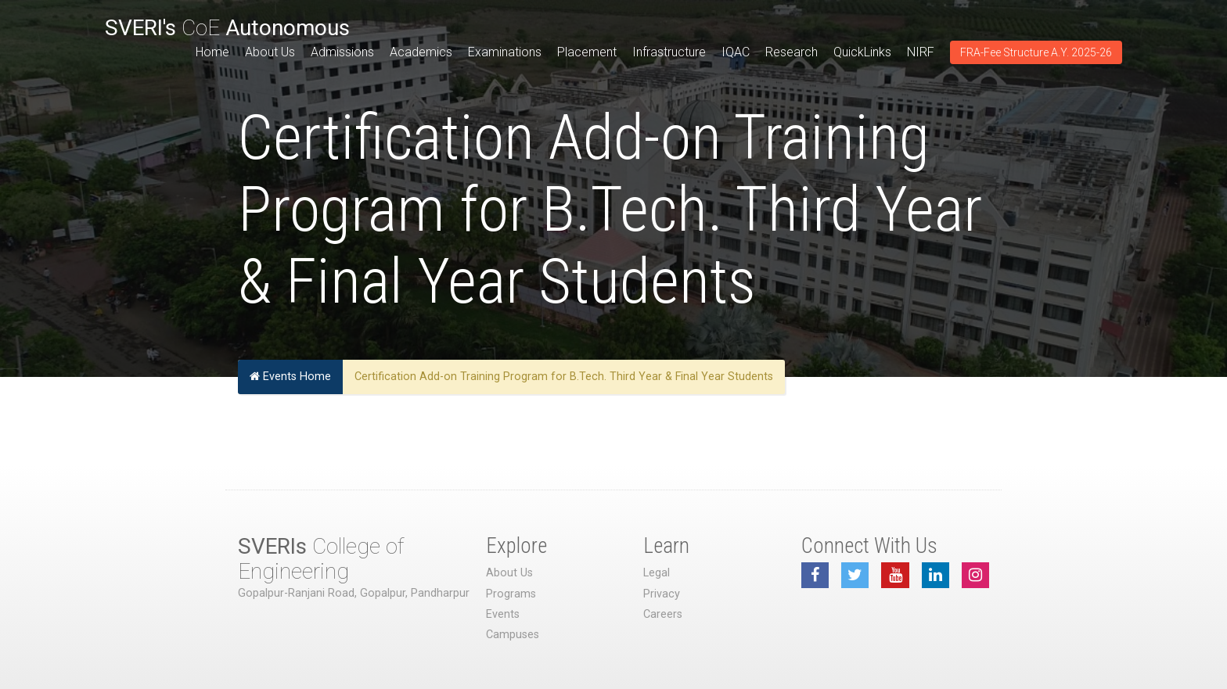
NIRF (920, 52)
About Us (270, 52)
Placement (587, 52)
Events (503, 614)
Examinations (505, 52)
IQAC (735, 52)
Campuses (512, 634)
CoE (227, 28)
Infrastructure (669, 52)
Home (212, 52)
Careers (662, 614)
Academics (421, 52)
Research (791, 52)
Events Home (290, 376)
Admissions (342, 52)
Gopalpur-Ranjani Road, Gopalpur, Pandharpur (354, 593)
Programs (511, 594)
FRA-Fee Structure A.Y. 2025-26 (1036, 52)
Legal (656, 573)
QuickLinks (862, 52)
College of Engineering (321, 558)
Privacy (661, 594)
